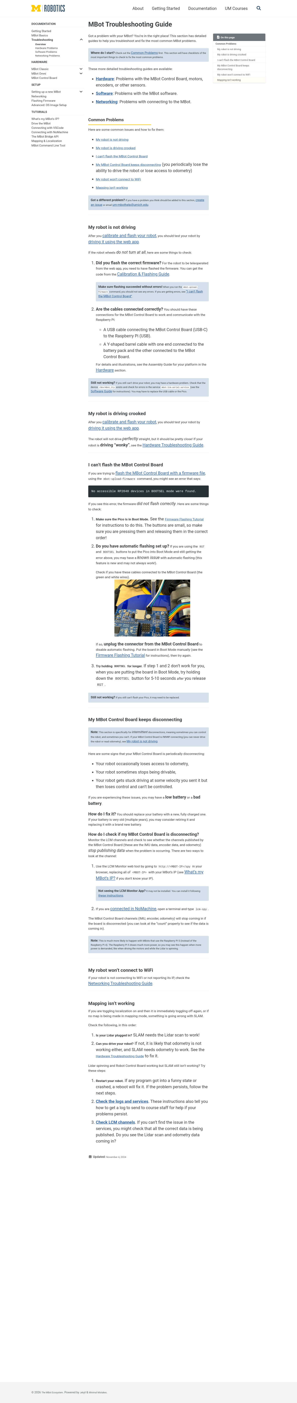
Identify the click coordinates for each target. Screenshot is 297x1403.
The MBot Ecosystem (55, 1392)
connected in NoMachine (137, 1071)
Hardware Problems (46, 48)
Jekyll (89, 1392)
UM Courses (234, 8)
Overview (40, 44)
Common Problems (228, 44)
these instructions (125, 1057)
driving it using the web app (129, 280)
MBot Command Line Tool (48, 150)
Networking (38, 100)
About (135, 8)
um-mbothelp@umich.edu (155, 241)
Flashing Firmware (43, 104)
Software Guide (162, 457)
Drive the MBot (41, 128)
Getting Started (164, 8)
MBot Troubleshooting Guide (130, 24)
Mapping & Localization (46, 146)
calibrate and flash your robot (133, 273)
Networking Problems (47, 56)
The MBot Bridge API (45, 141)
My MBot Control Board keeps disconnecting (237, 77)
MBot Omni (38, 75)
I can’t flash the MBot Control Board (236, 66)
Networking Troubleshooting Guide (139, 1170)
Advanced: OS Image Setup (49, 108)
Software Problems (46, 52)
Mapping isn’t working (232, 92)
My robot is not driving (232, 51)
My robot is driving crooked (235, 57)
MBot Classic (40, 71)
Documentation (200, 8)
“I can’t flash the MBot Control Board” (140, 352)
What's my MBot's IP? (45, 124)
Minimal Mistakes (107, 1392)
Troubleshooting (42, 40)
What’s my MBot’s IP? (152, 1031)
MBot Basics (39, 36)
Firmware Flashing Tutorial (154, 763)
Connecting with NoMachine (49, 137)
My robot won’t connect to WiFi (238, 86)
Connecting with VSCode (47, 132)
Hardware (133, 433)
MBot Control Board (44, 80)
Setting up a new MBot (46, 95)
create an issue (113, 241)
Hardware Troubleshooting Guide (133, 1262)
